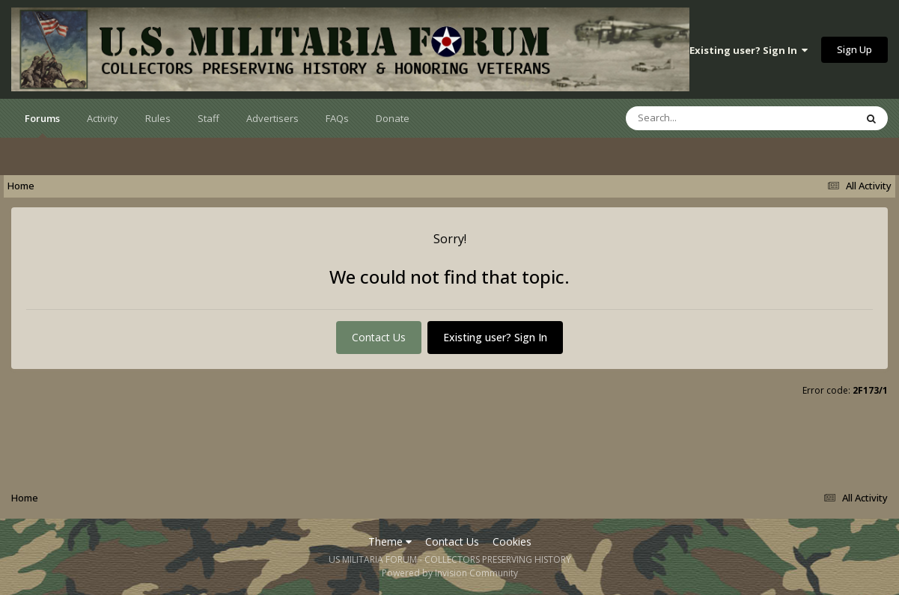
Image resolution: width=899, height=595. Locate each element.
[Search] (701, 118)
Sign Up (854, 49)
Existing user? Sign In (748, 50)
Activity (102, 118)
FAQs (337, 118)
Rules (158, 118)
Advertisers (272, 118)
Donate (392, 118)
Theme (390, 541)
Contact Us (379, 337)
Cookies (512, 541)
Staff (208, 118)
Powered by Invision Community (450, 573)
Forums (42, 125)
